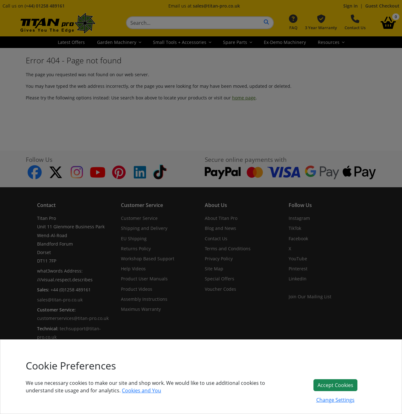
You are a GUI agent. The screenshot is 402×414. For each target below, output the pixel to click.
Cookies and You (141, 390)
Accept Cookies (335, 385)
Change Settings (335, 399)
